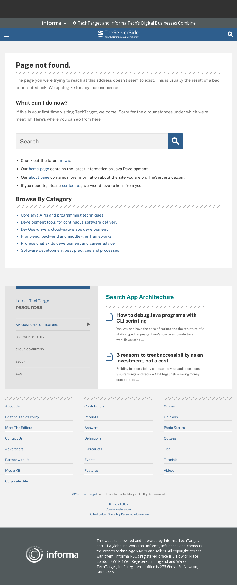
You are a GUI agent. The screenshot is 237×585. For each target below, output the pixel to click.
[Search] (230, 34)
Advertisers (14, 449)
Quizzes (170, 438)
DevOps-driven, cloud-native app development (64, 229)
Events (89, 460)
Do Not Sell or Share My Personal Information (119, 514)
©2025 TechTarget (84, 494)
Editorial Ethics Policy (22, 417)
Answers (91, 428)
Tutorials (171, 460)
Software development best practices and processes (70, 250)
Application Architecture (53, 324)
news (65, 160)
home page (39, 169)
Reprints (91, 417)
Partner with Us (17, 460)
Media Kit (12, 470)
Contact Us (14, 438)
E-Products (93, 449)
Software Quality (30, 337)
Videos (169, 470)
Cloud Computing (30, 349)
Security (23, 361)
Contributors (94, 406)
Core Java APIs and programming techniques (62, 215)
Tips (167, 449)
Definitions (92, 438)
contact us (71, 185)
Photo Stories (174, 428)
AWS (19, 374)
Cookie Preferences (119, 509)
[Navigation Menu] (6, 34)
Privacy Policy (118, 504)
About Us (12, 406)
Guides (169, 406)
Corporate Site (16, 481)
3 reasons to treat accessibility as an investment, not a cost (159, 358)
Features (91, 470)
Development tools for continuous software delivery (69, 222)
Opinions (171, 417)
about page (39, 177)
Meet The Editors (18, 428)
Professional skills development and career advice (68, 243)
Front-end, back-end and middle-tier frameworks (66, 236)
